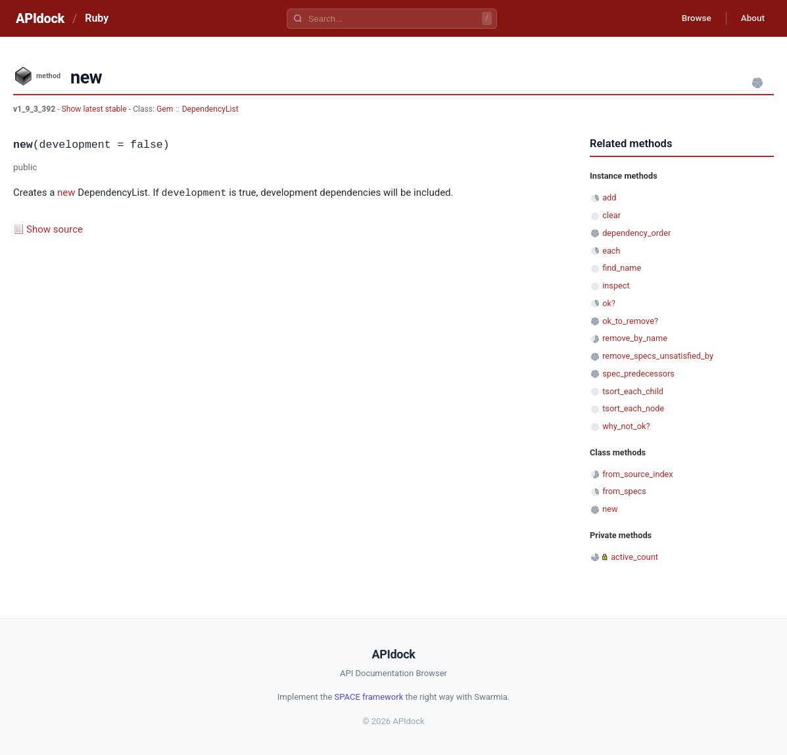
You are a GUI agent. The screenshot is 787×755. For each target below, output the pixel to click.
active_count (634, 557)
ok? (608, 303)
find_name (621, 268)
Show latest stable (95, 109)
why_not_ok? (626, 426)
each (611, 251)
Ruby (96, 18)
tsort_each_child (632, 391)
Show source (54, 229)
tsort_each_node (633, 408)
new (66, 193)
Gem (164, 109)
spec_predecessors (638, 373)
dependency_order (636, 233)
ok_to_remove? (630, 321)
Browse (691, 18)
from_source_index (637, 474)
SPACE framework (369, 697)
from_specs (624, 491)
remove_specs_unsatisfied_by (657, 356)
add (609, 197)
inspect (616, 285)
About (750, 18)
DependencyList (210, 109)
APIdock (40, 18)
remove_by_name (634, 338)
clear (611, 215)
